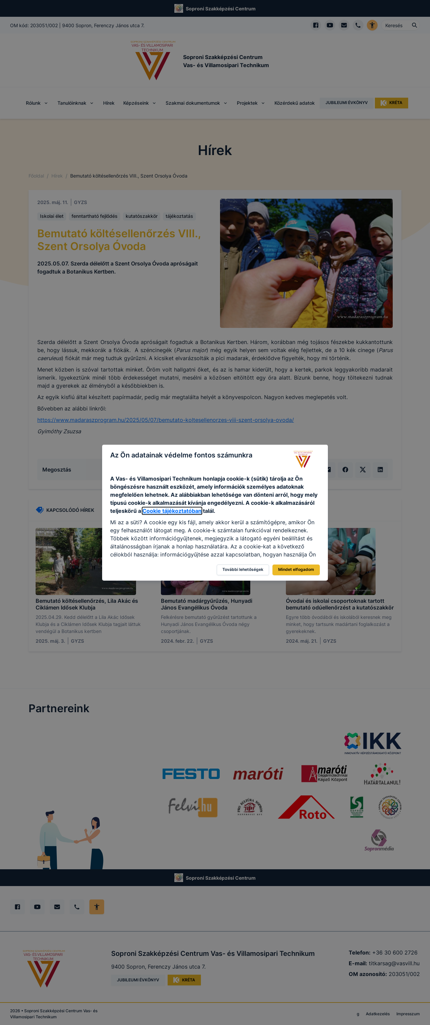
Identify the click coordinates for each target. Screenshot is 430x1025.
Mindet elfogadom (296, 569)
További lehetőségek (242, 569)
